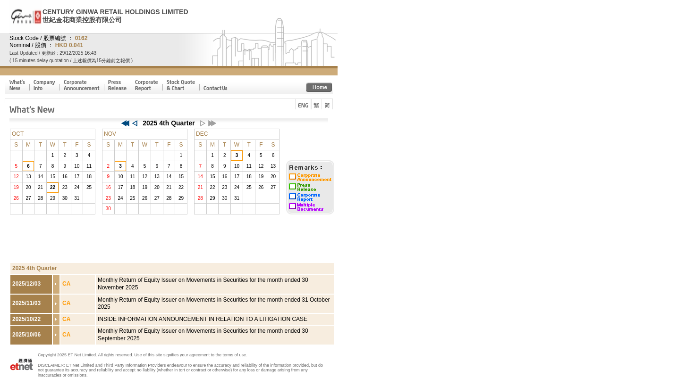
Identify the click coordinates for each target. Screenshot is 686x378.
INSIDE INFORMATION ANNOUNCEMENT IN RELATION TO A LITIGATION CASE (202, 319)
